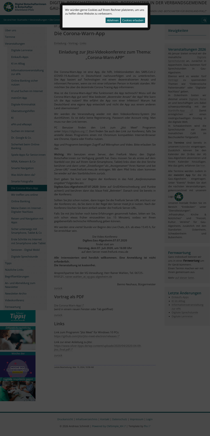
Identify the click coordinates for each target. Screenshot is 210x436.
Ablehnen (113, 20)
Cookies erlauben (132, 20)
